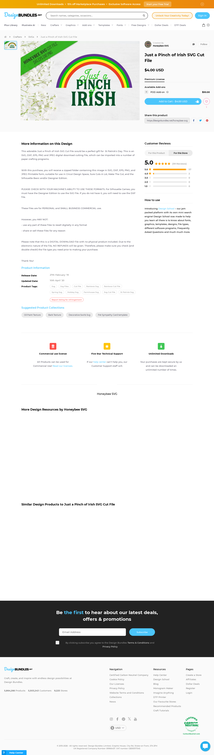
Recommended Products (167, 706)
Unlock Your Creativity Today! (172, 15)
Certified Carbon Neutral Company (129, 675)
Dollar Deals (161, 25)
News (113, 701)
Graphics (71, 25)
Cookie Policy (117, 679)
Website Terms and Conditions (127, 692)
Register (190, 688)
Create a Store (193, 675)
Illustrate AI (28, 25)
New (43, 25)
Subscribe (142, 632)
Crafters (54, 25)
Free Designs (138, 25)
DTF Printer (159, 697)
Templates (104, 25)
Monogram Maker (163, 688)
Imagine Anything (163, 692)
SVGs (31, 36)
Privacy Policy (110, 646)
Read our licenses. (63, 366)
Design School (166, 208)
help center (99, 362)
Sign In (202, 15)
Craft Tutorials (161, 710)
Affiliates (191, 679)
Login (189, 692)
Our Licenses (117, 684)
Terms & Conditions (138, 642)
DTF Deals (180, 25)
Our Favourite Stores (164, 701)
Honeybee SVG (161, 46)
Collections (116, 697)
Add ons (87, 25)
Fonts (120, 25)
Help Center (160, 675)
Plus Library (11, 25)
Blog (155, 684)
